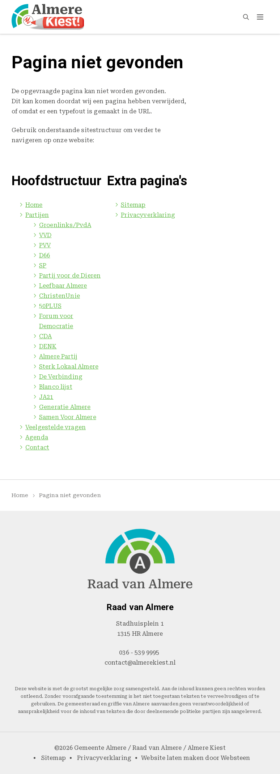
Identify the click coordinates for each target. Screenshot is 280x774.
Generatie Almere (65, 407)
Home (34, 204)
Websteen (235, 758)
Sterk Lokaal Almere (68, 366)
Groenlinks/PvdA (65, 225)
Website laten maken (172, 758)
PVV (45, 245)
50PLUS (50, 306)
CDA (45, 336)
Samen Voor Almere (67, 417)
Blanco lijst (55, 386)
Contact (37, 447)
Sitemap (133, 204)
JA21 (46, 396)
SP (42, 265)
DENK (48, 346)
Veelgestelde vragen (55, 427)
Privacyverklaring (148, 215)
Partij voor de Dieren (70, 275)
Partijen (37, 215)
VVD (45, 235)
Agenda (36, 437)
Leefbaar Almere (63, 285)
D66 (44, 255)
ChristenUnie (59, 295)
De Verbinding (60, 376)
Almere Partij (58, 356)
